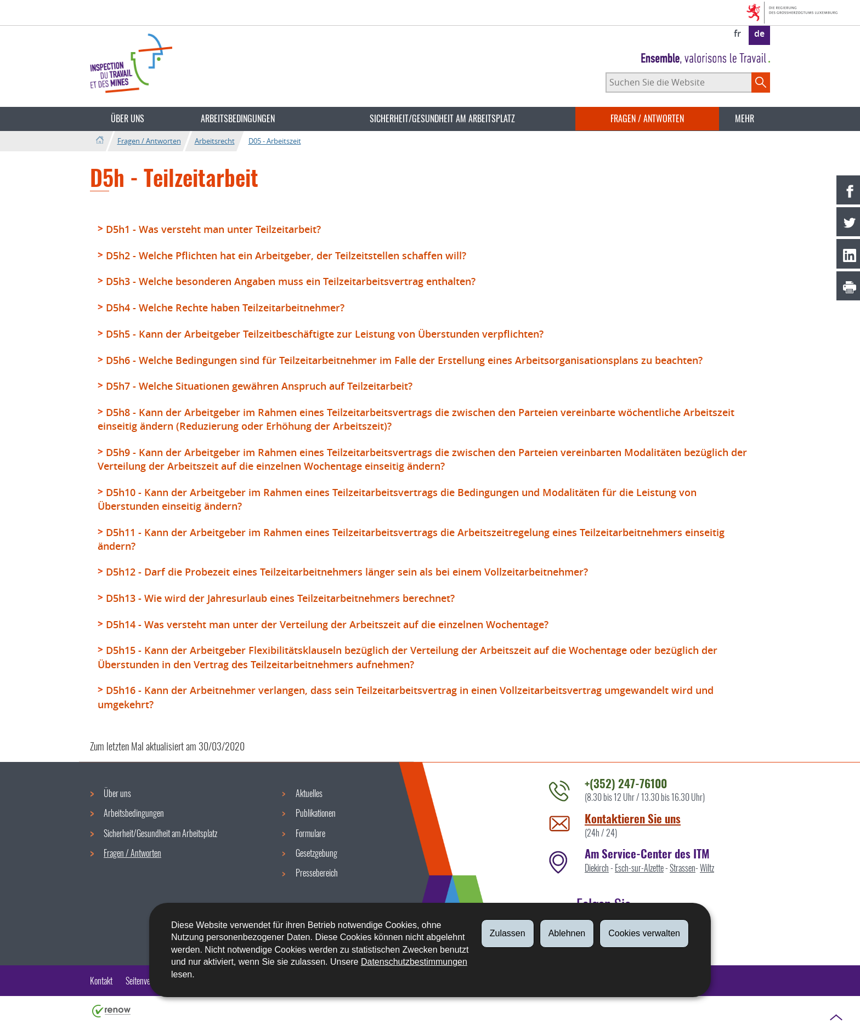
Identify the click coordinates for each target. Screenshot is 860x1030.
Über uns (127, 118)
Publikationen (316, 813)
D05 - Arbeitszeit (274, 141)
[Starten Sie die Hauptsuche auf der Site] (760, 82)
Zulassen (507, 933)
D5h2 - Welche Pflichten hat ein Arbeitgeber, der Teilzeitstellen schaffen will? (286, 255)
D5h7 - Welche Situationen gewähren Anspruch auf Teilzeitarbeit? (259, 385)
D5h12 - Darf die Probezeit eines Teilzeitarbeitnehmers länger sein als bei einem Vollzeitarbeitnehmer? (347, 571)
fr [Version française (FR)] (737, 33)
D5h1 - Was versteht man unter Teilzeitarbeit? (213, 229)
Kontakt (101, 980)
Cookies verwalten (644, 933)
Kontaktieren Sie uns (633, 818)
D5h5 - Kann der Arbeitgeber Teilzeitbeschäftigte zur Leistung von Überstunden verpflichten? (325, 333)
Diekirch (597, 867)
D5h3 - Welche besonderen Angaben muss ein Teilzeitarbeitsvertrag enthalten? (291, 281)
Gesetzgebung (316, 853)
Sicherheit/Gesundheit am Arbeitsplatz (442, 118)
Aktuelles (309, 793)
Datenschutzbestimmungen (414, 961)
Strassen (682, 867)
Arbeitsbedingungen (238, 118)
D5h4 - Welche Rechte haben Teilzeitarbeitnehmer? (225, 307)
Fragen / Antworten (647, 118)
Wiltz (707, 867)
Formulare (310, 833)
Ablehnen (567, 933)
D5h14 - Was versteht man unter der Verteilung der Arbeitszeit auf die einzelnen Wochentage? (327, 624)
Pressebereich (317, 872)
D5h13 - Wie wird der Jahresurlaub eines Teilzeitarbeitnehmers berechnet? (280, 598)
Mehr (744, 118)
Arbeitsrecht (215, 141)
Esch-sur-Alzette (639, 867)
